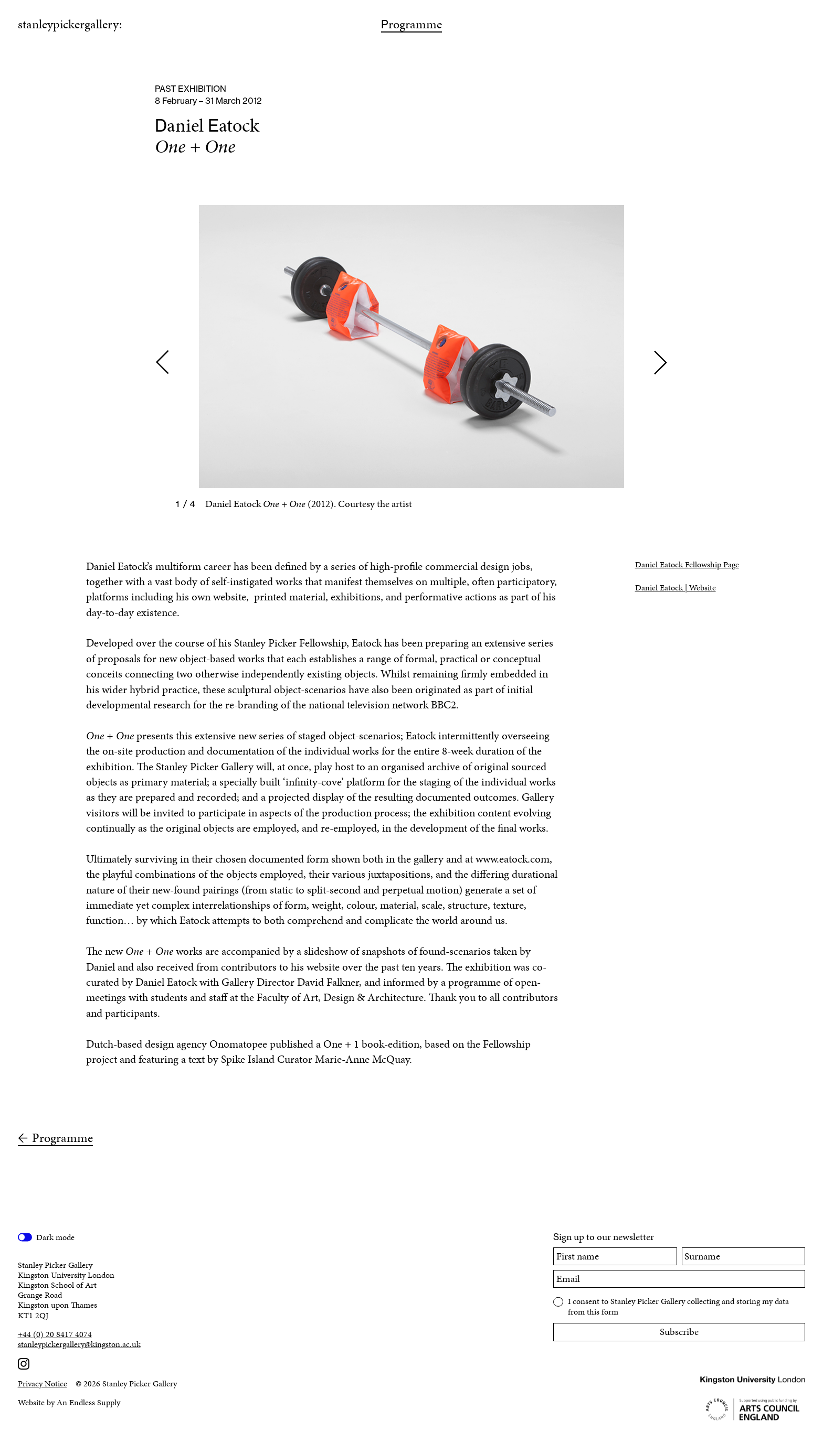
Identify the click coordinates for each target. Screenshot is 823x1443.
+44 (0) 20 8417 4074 (55, 1334)
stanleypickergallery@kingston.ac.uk (79, 1344)
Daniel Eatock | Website (675, 587)
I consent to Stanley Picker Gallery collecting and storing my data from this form (678, 1305)
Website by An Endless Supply (69, 1402)
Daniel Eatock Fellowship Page (687, 564)
